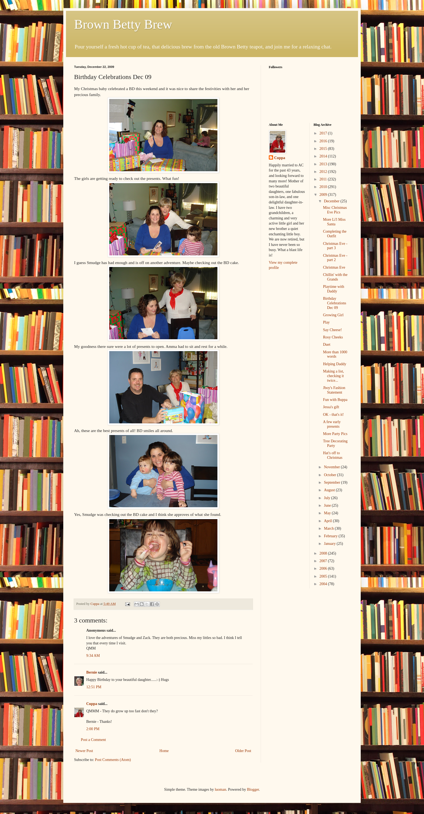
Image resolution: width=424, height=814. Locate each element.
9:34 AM (93, 656)
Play (326, 322)
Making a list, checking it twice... (333, 376)
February (331, 536)
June (328, 505)
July (327, 498)
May (328, 513)
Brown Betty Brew (123, 24)
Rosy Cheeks (333, 337)
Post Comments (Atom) (113, 760)
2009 (323, 195)
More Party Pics (335, 434)
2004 (323, 584)
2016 (323, 141)
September (332, 482)
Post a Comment (93, 740)
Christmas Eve (334, 267)
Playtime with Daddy (333, 289)
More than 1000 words (335, 354)
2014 (323, 156)
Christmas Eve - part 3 (335, 246)
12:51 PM (93, 687)
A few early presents (331, 424)
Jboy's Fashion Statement (334, 390)
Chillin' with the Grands (335, 277)
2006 (323, 568)
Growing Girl (333, 315)
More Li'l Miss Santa (334, 221)
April (328, 521)
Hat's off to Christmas (332, 455)
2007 (323, 561)
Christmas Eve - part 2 (335, 257)
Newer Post (84, 751)
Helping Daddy (334, 364)
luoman (220, 789)
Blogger (253, 789)
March (329, 528)
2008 (323, 553)
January (330, 544)
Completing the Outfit (334, 233)
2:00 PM (93, 729)
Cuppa (91, 704)
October (330, 475)
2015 (323, 149)
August (330, 490)
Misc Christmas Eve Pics (335, 210)
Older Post (243, 751)
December (332, 201)
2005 (323, 576)
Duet (326, 344)
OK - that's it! (333, 415)
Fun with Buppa (335, 400)
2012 (323, 172)
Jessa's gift (331, 407)
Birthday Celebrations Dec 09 (334, 303)
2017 (323, 133)
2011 (323, 179)
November (332, 467)
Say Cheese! (332, 330)
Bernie (91, 672)
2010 (323, 187)
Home (164, 751)
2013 (323, 164)
